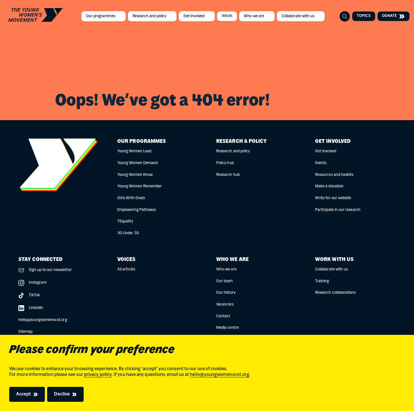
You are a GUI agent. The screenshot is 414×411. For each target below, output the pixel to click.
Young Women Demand (137, 163)
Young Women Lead (134, 151)
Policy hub (225, 163)
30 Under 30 (128, 233)
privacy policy (98, 374)
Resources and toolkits (334, 175)
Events (320, 163)
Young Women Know (135, 175)
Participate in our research (338, 210)
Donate (393, 16)
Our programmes (101, 16)
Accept (23, 394)
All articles (126, 269)
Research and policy (150, 16)
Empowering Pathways (136, 210)
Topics (363, 16)
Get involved (194, 16)
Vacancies (224, 304)
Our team (224, 281)
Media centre (227, 328)
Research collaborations (335, 293)
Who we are (254, 16)
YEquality (125, 221)
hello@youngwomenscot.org (219, 374)
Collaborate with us (298, 16)
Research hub (228, 175)
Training (322, 281)
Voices (227, 16)
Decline (62, 394)
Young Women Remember (139, 186)
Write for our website (333, 198)
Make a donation (329, 186)
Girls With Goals (131, 198)
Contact (223, 316)
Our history (225, 293)
